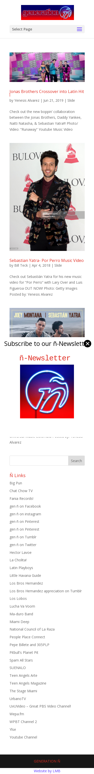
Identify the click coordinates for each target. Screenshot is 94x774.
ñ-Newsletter (47, 358)
